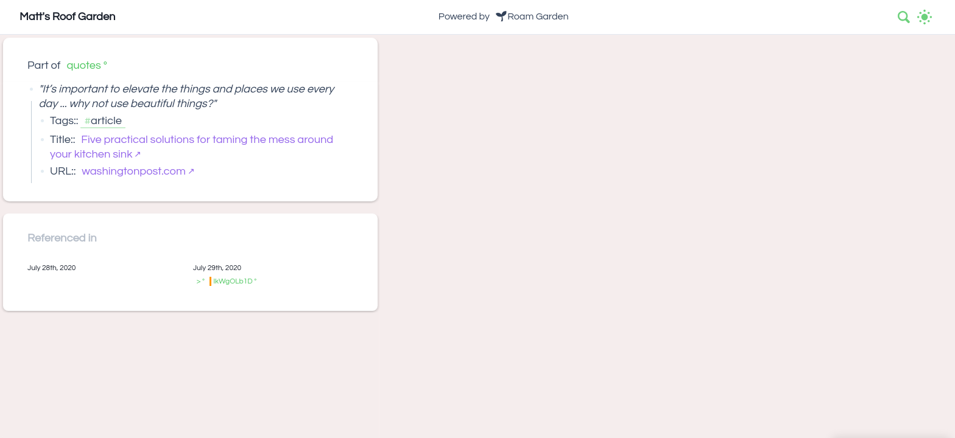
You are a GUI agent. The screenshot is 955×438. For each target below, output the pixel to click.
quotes (83, 65)
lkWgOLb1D (232, 281)
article (106, 121)
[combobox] (904, 17)
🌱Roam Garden (531, 16)
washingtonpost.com (134, 171)
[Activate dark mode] (924, 17)
